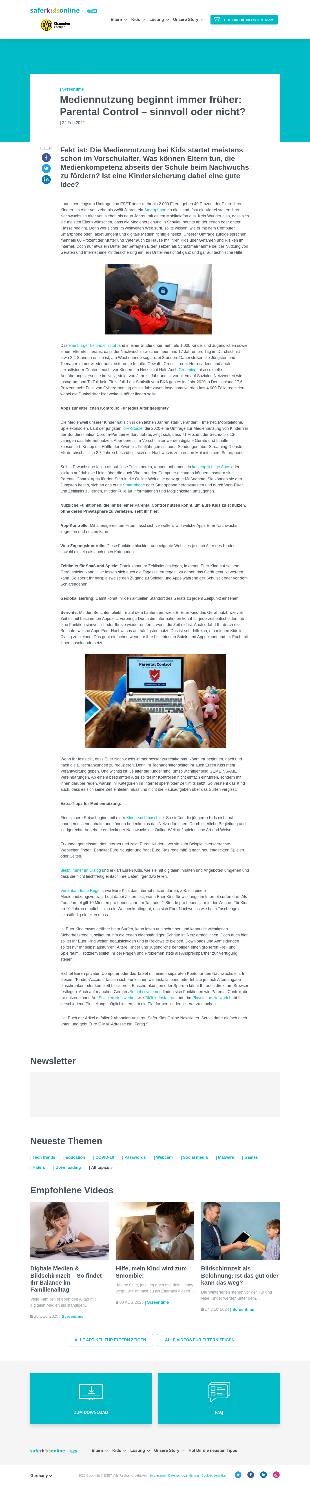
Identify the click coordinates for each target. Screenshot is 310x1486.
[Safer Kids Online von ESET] (63, 10)
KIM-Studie (132, 428)
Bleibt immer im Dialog (80, 870)
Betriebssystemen (145, 991)
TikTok (150, 998)
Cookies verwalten (214, 1475)
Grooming (187, 370)
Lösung (159, 19)
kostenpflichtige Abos (211, 467)
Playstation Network (210, 998)
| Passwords (134, 1157)
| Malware (225, 1157)
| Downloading (67, 1167)
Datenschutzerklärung (184, 1475)
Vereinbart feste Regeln (81, 890)
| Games (250, 1157)
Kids (138, 19)
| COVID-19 (103, 1157)
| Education (74, 1157)
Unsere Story (188, 19)
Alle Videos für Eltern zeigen (200, 1340)
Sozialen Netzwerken (118, 998)
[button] (91, 1398)
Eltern (119, 19)
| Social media (194, 1157)
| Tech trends (42, 1157)
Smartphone (155, 210)
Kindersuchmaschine (145, 817)
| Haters (37, 1167)
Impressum (158, 1475)
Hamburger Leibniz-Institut (92, 345)
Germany (41, 1475)
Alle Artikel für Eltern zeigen (110, 1340)
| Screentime (72, 89)
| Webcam (163, 1157)
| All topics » (101, 1167)
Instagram (168, 998)
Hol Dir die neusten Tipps (212, 1450)
